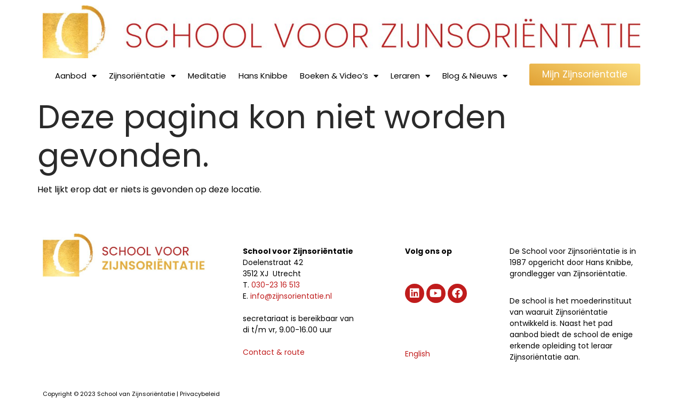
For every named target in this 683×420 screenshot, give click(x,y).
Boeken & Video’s (339, 76)
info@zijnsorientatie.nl (291, 296)
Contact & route (274, 352)
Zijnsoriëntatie (142, 76)
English (417, 353)
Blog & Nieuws (474, 76)
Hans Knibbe (263, 75)
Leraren (410, 76)
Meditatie (207, 75)
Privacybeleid (200, 394)
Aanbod (76, 76)
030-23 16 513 (275, 284)
